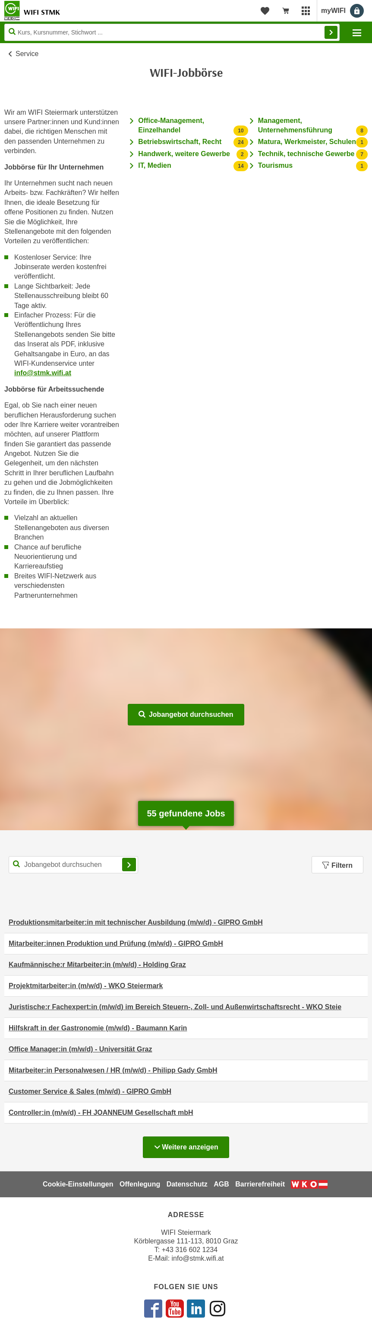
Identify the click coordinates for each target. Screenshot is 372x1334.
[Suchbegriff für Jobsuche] (73, 864)
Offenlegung (140, 1184)
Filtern (337, 865)
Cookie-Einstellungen (78, 1184)
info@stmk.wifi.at (42, 373)
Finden (331, 32)
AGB (221, 1184)
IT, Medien (154, 165)
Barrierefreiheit (260, 1184)
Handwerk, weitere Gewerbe (184, 153)
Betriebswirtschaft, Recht (179, 141)
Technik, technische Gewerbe (306, 153)
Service (27, 53)
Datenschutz (187, 1184)
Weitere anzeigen (191, 1145)
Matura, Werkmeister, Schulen (307, 141)
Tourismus (275, 165)
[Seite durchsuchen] (172, 32)
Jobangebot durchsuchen (186, 714)
